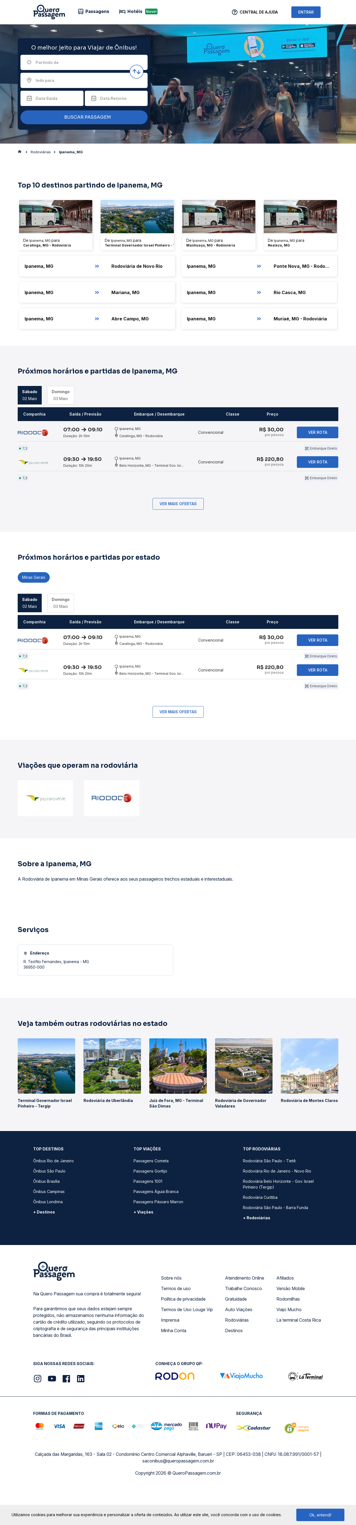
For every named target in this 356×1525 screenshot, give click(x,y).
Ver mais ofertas (178, 522)
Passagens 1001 (148, 1219)
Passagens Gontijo (150, 1208)
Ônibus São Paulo (49, 1208)
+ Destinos (44, 1249)
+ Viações (143, 1249)
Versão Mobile (290, 1326)
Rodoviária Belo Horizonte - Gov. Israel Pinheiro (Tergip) (278, 1222)
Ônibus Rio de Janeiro (53, 1198)
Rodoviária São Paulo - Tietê (269, 1198)
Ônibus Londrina (48, 1239)
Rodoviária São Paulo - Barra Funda (275, 1245)
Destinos (234, 1368)
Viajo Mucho (289, 1347)
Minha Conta (173, 1368)
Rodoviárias (237, 1357)
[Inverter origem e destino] (136, 71)
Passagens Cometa (151, 1198)
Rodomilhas (288, 1336)
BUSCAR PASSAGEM (82, 117)
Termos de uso (176, 1326)
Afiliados (285, 1315)
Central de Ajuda (259, 12)
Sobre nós (171, 1315)
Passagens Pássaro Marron (158, 1239)
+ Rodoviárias (256, 1255)
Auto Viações (238, 1347)
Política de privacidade (183, 1336)
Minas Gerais (33, 596)
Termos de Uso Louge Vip (187, 1347)
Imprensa (170, 1357)
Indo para (45, 80)
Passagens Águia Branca (156, 1229)
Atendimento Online (244, 1315)
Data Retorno (113, 98)
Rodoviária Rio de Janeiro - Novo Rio (277, 1208)
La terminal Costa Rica (298, 1357)
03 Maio (61, 395)
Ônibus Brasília (46, 1219)
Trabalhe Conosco (243, 1326)
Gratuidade (236, 1336)
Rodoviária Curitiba (260, 1235)
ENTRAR (306, 12)
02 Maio (29, 395)
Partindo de (47, 62)
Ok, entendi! (320, 1515)
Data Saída (46, 98)
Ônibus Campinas (49, 1229)
